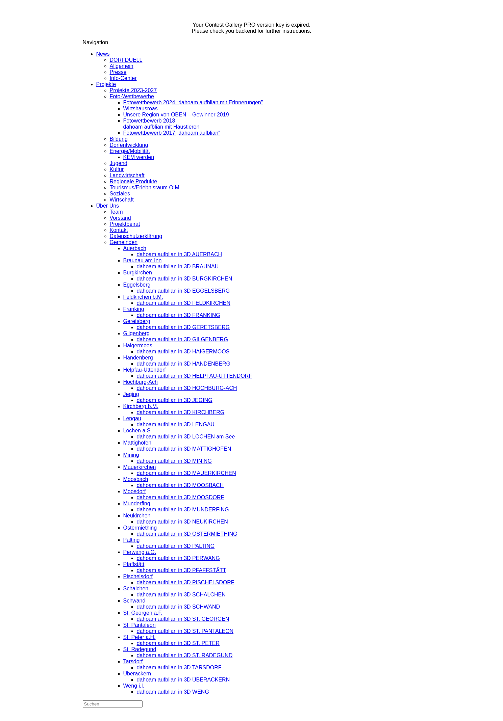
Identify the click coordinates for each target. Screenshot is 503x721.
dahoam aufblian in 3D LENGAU (176, 424)
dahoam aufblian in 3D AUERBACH (179, 254)
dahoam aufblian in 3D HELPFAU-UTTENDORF (194, 376)
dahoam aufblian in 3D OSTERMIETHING (187, 534)
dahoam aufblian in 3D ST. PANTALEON (185, 631)
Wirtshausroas (140, 108)
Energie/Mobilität (130, 151)
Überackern (137, 673)
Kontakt (119, 230)
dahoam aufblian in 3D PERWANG (178, 558)
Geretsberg (136, 321)
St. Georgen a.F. (143, 613)
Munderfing (136, 503)
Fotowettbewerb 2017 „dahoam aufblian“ (171, 133)
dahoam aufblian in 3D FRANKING (178, 315)
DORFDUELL (126, 60)
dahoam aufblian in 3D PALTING (176, 546)
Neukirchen (137, 515)
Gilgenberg (136, 333)
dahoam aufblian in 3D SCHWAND (178, 607)
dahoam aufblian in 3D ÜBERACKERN (183, 680)
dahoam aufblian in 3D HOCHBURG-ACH (187, 388)
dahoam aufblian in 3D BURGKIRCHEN (184, 279)
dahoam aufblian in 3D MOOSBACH (180, 485)
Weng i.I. (134, 686)
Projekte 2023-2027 (133, 90)
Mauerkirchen (139, 467)
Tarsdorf (133, 661)
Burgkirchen (137, 272)
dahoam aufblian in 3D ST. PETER (178, 643)
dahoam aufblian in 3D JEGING (174, 400)
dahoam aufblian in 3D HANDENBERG (183, 364)
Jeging (131, 394)
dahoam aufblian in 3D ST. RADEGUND (185, 655)
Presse (118, 72)
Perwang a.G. (139, 552)
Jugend (119, 163)
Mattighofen (137, 443)
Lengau (132, 418)
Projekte (106, 84)
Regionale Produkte (133, 181)
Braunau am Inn (142, 260)
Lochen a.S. (137, 430)
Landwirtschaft (127, 175)
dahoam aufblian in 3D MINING (174, 461)
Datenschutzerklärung (136, 236)
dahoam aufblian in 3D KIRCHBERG (181, 412)
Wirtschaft (122, 200)
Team (116, 212)
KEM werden (138, 157)
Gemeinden (124, 242)
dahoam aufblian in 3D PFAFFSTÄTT (181, 570)
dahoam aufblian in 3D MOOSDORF (180, 497)
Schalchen (136, 588)
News (103, 54)
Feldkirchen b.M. (143, 297)
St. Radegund (139, 649)
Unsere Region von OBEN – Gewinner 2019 (176, 114)
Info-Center (123, 78)
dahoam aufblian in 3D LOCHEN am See (186, 436)
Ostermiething (140, 528)
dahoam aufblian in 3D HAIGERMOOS (183, 351)
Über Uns (107, 206)
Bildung (119, 139)
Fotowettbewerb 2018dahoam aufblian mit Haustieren (161, 124)
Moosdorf (134, 491)
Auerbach (135, 248)
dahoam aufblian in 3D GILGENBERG (182, 339)
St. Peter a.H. (139, 637)
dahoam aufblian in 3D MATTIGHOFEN (184, 449)
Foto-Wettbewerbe (132, 96)
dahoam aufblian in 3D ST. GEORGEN (183, 619)
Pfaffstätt (134, 564)
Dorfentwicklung (129, 145)
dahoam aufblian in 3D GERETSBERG (183, 327)
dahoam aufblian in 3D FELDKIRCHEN (183, 303)
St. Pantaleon (139, 625)
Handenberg (138, 357)
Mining (131, 455)
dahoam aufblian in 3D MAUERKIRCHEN (186, 473)
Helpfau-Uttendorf (144, 370)
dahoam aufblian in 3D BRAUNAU (178, 266)
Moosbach (135, 479)
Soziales (120, 193)
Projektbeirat (125, 224)
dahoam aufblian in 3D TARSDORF (179, 667)
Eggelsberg (137, 285)
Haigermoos (137, 345)
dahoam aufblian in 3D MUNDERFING (183, 509)
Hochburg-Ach (140, 382)
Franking (133, 309)
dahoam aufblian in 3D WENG (173, 692)
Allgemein (121, 66)
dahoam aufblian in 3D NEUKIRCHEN (182, 522)
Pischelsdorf (138, 576)
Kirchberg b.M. (140, 406)
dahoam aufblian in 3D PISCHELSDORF (185, 582)
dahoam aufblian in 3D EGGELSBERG (183, 291)
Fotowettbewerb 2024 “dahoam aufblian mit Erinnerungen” (193, 102)
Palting (131, 540)
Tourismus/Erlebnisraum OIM (144, 187)
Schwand (134, 601)
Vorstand (120, 218)
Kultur (117, 169)
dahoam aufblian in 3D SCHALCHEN (181, 594)
